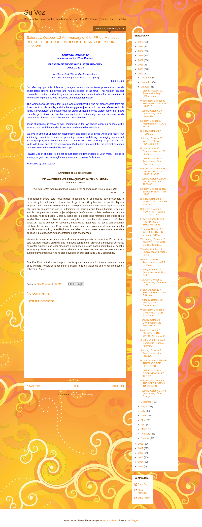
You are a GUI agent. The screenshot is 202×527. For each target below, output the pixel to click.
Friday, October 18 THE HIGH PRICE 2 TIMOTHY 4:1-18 (152, 222)
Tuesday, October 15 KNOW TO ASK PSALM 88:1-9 (154, 252)
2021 (141, 64)
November (146, 82)
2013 (141, 466)
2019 (141, 73)
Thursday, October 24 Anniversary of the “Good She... (151, 161)
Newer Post (33, 385)
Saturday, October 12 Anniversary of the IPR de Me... (153, 282)
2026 (141, 42)
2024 (141, 51)
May (143, 420)
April (143, 424)
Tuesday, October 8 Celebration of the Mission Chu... (150, 323)
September (147, 402)
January (145, 438)
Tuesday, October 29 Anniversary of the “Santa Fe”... (151, 113)
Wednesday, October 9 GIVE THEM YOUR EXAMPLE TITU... (152, 313)
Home (75, 385)
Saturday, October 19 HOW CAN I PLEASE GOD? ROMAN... (152, 212)
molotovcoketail (109, 520)
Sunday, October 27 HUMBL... (150, 132)
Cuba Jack (143, 484)
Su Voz (34, 12)
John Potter (144, 498)
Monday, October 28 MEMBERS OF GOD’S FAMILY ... (153, 124)
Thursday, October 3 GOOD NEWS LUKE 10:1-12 (152, 373)
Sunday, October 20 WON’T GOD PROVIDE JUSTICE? (153, 202)
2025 (141, 46)
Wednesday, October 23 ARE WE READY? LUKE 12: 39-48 (152, 171)
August (145, 406)
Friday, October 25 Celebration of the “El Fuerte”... (152, 151)
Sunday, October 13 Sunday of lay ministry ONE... (153, 272)
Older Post (118, 385)
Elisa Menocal (142, 491)
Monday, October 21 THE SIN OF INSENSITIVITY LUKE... (154, 191)
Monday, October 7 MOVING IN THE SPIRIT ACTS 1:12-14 (153, 333)
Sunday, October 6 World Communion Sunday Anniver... (153, 343)
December (146, 77)
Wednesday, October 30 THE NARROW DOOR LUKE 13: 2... (153, 103)
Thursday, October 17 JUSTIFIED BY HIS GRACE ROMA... (151, 232)
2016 (141, 453)
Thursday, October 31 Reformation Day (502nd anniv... (151, 93)
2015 (141, 457)
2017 (141, 448)
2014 (141, 462)
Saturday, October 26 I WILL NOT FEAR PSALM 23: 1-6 (152, 141)
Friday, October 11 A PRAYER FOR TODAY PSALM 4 (153, 292)
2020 (141, 69)
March (144, 429)
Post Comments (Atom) (82, 394)
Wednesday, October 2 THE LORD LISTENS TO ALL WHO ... (152, 383)
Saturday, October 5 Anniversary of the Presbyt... (151, 353)
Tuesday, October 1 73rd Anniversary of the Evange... (153, 393)
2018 (141, 443)
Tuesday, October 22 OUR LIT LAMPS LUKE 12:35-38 (154, 181)
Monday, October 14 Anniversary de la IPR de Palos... (152, 262)
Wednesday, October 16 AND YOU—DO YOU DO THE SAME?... (152, 242)
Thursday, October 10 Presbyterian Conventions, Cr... (151, 303)
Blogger (134, 520)
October (145, 86)
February (146, 433)
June (143, 415)
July (143, 411)
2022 (141, 60)
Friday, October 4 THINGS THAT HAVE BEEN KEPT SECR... (154, 363)
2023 (141, 55)
